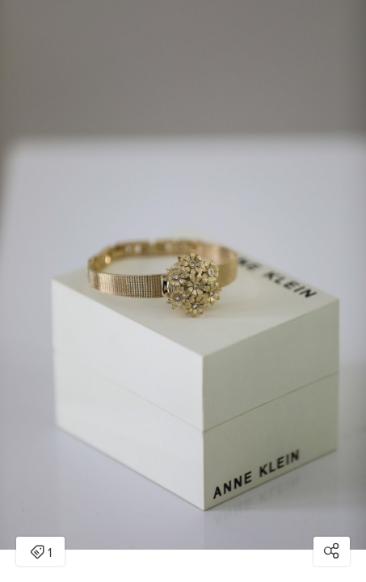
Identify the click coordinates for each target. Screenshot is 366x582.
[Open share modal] (331, 551)
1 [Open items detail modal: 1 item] (41, 553)
